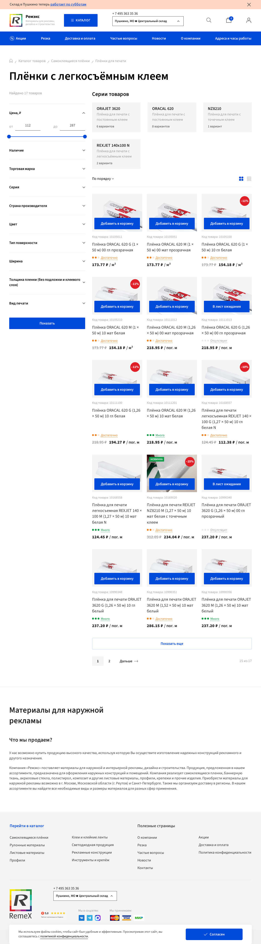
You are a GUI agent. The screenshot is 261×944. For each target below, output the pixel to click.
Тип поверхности (23, 242)
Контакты (145, 867)
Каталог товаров (32, 60)
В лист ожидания (227, 306)
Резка (142, 845)
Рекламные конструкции (92, 852)
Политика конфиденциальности (225, 852)
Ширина (16, 261)
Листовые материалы (27, 852)
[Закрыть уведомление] (249, 4)
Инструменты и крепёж (90, 860)
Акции (204, 837)
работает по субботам (68, 4)
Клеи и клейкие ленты (90, 837)
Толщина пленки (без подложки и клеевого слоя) (44, 282)
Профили (17, 860)
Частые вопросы (150, 852)
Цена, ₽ (15, 112)
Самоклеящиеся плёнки (70, 60)
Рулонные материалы (27, 845)
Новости (144, 860)
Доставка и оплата (214, 844)
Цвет (13, 224)
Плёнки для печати (110, 60)
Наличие (16, 150)
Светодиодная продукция (93, 844)
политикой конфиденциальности (64, 936)
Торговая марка (22, 168)
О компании (147, 837)
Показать (47, 323)
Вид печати (18, 303)
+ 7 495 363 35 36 (125, 13)
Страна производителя (28, 205)
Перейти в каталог (27, 826)
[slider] (9, 136)
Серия (14, 187)
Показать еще (172, 643)
